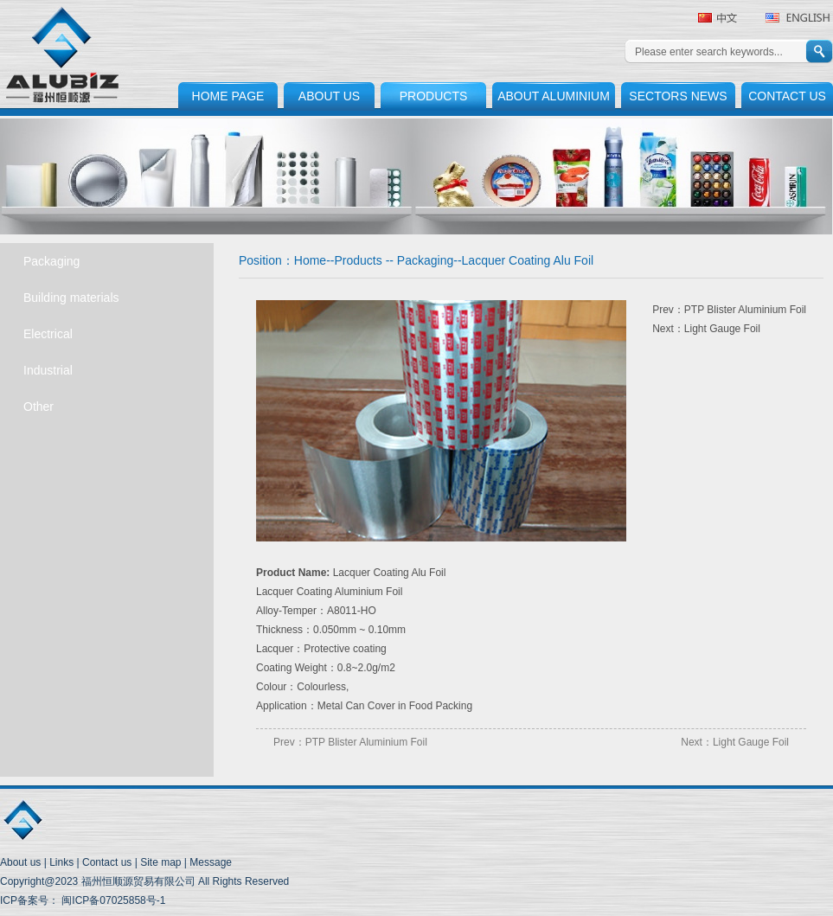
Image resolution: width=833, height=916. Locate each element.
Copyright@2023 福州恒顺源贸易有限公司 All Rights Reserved (144, 881)
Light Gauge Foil (722, 329)
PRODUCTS (434, 96)
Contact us (106, 862)
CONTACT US (787, 96)
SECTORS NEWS (678, 96)
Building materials (71, 297)
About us (20, 862)
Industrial (48, 370)
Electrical (48, 334)
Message (210, 862)
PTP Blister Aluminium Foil (745, 310)
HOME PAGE (228, 96)
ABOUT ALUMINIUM (553, 96)
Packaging (51, 261)
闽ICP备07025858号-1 (112, 900)
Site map (160, 862)
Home (310, 260)
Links (61, 862)
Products (358, 260)
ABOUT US (329, 96)
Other (38, 406)
